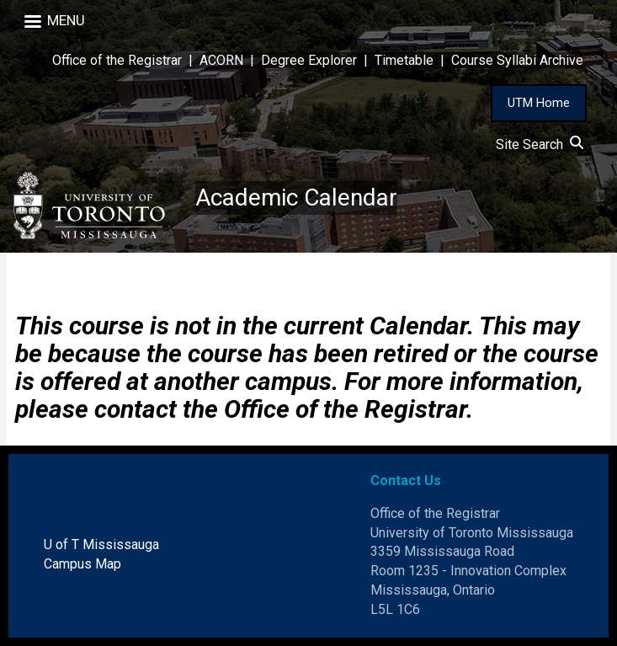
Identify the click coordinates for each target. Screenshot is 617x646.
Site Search (539, 144)
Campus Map (82, 564)
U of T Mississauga (101, 545)
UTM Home (539, 102)
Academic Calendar (296, 197)
